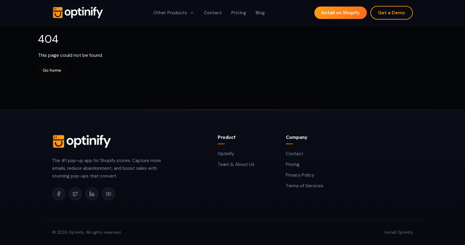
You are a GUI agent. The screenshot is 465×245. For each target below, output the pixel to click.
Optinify (226, 154)
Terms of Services (304, 186)
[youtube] (108, 193)
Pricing (293, 164)
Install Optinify (399, 232)
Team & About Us (236, 164)
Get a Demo (391, 11)
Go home (52, 70)
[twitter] (75, 193)
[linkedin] (91, 193)
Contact (294, 154)
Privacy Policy (300, 175)
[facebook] (58, 193)
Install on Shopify (340, 11)
